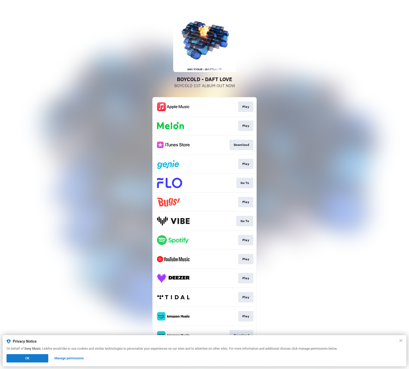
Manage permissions (69, 358)
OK (27, 358)
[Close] (401, 340)
